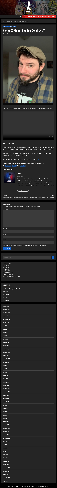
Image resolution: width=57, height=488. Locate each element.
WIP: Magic (5, 291)
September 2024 (6, 359)
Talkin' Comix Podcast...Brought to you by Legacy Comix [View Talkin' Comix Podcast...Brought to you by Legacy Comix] (38, 16)
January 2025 (6, 345)
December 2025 (6, 309)
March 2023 (5, 418)
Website (5, 240)
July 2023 (5, 405)
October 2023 (6, 395)
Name (5, 229)
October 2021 (6, 474)
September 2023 (6, 398)
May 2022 (5, 451)
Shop (14, 26)
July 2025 (5, 326)
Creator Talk (5, 26)
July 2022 (5, 445)
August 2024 (6, 362)
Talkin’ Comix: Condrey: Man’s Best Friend (12, 289)
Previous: (15, 196)
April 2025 (5, 336)
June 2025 (5, 329)
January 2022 (6, 464)
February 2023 (6, 421)
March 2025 (5, 339)
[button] (2, 16)
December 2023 (6, 388)
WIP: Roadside (6, 300)
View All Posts (23, 190)
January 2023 (6, 425)
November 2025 (6, 312)
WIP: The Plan (6, 294)
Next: (41, 196)
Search (5, 255)
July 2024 (5, 365)
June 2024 (5, 369)
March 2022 (5, 458)
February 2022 (6, 461)
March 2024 (5, 378)
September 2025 (6, 319)
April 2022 (5, 454)
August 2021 (5, 481)
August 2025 (6, 322)
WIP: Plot (5, 297)
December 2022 (6, 428)
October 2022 (6, 435)
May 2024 (5, 372)
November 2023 (6, 392)
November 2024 (6, 352)
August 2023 (6, 402)
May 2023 (5, 412)
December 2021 (6, 468)
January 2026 (6, 306)
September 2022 (6, 438)
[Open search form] (20, 16)
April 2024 (5, 375)
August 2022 (6, 441)
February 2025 (6, 342)
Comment (6, 209)
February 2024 (6, 382)
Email (5, 234)
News (11, 26)
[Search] (53, 257)
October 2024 (6, 355)
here (37, 159)
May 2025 (5, 332)
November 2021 (6, 471)
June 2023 (5, 408)
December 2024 (6, 349)
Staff (5, 34)
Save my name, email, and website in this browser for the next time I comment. (25, 245)
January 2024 (6, 385)
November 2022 (6, 431)
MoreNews (38, 486)
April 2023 (5, 415)
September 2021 (6, 478)
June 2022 (5, 448)
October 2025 (6, 316)
